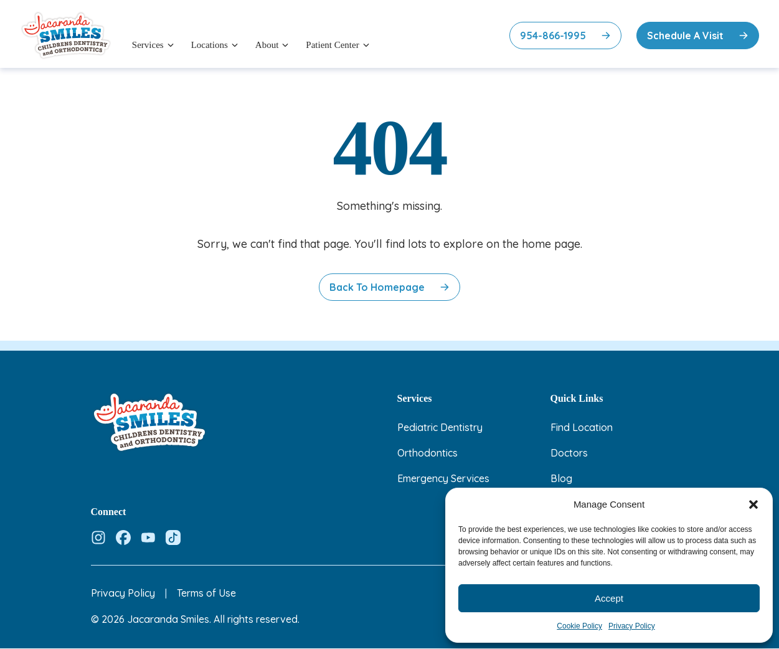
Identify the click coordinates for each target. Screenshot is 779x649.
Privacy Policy (631, 626)
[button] (753, 504)
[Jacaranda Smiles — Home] (66, 35)
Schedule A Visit (685, 35)
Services (148, 45)
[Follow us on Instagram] (98, 537)
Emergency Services (443, 478)
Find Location (581, 427)
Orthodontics (427, 453)
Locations (209, 45)
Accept (609, 598)
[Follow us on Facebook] (123, 537)
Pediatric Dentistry (440, 427)
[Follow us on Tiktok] (173, 537)
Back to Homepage (377, 287)
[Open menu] (171, 45)
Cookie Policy (579, 626)
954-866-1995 (553, 35)
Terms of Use (206, 593)
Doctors (569, 453)
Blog (561, 478)
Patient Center (332, 45)
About (267, 45)
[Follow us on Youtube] (148, 537)
